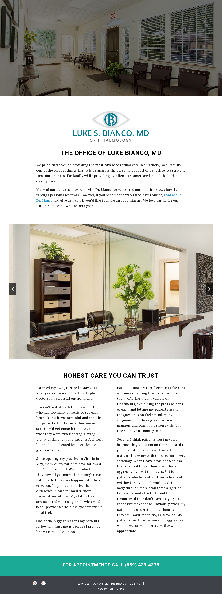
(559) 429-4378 (142, 565)
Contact (136, 583)
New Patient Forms (111, 588)
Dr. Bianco (118, 583)
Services (83, 583)
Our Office (100, 583)
